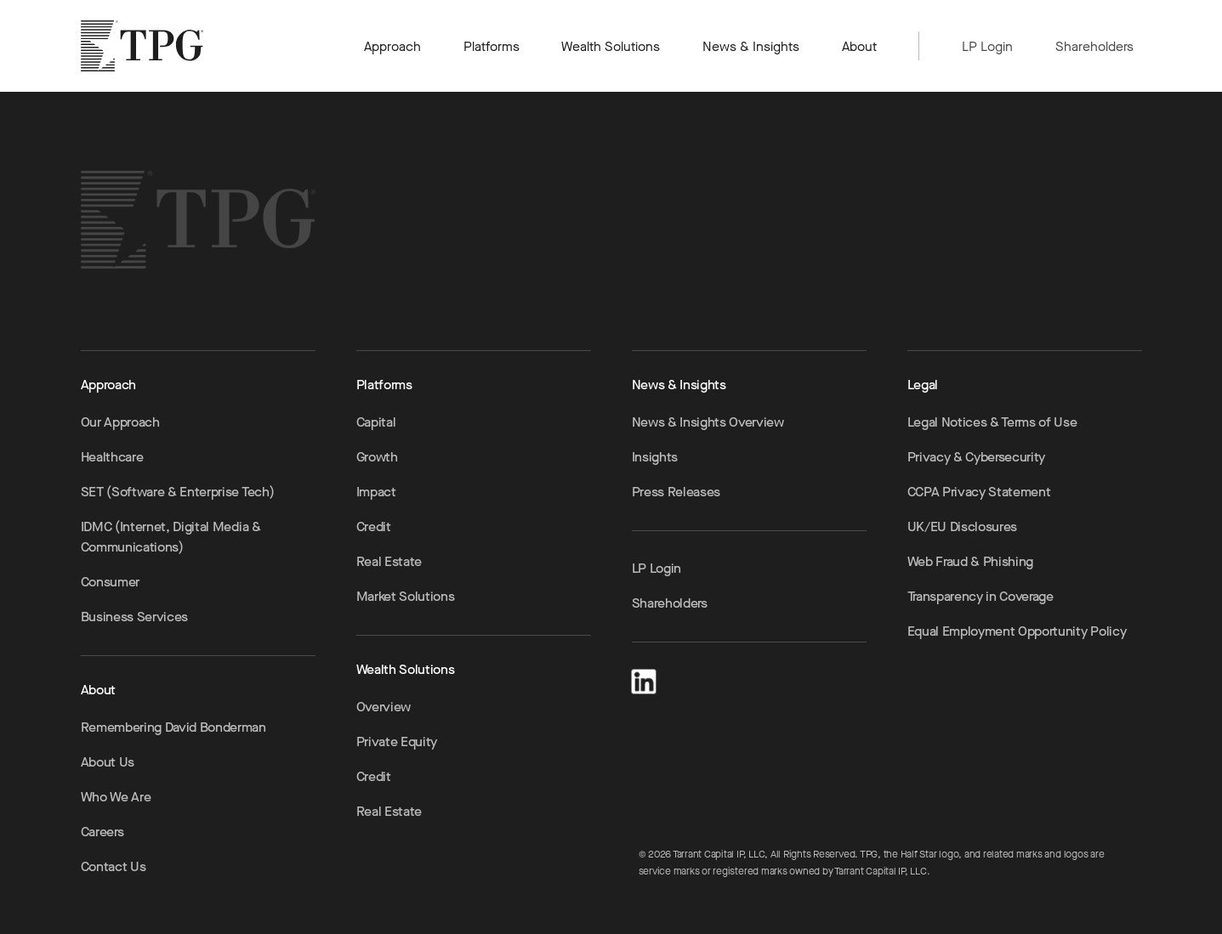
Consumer (110, 582)
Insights (655, 457)
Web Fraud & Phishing (970, 561)
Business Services (135, 616)
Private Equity (397, 741)
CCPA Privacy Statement (979, 492)
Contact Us (113, 866)
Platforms (491, 46)
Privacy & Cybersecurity (976, 457)
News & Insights (751, 46)
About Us (107, 762)
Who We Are (116, 797)
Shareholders (1094, 46)
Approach (392, 46)
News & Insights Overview (708, 422)
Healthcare (112, 457)
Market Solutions (405, 596)
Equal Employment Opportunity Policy (1017, 631)
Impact (376, 492)
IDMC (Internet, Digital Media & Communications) (171, 537)
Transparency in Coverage (980, 596)
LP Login (987, 46)
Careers (102, 832)
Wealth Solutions (611, 46)
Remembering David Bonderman (173, 727)
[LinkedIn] (644, 678)
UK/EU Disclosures (962, 526)
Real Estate (389, 561)
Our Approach (120, 422)
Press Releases (676, 492)
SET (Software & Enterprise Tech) (178, 492)
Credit (373, 526)
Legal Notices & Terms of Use (992, 422)
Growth (377, 457)
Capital (376, 422)
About (859, 46)
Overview (383, 707)
